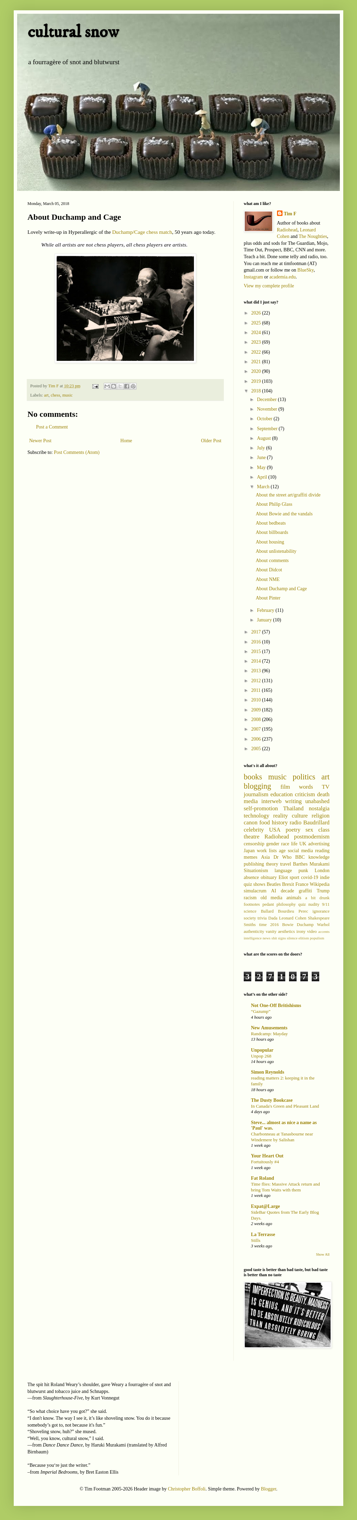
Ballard (267, 911)
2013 (256, 670)
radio (295, 822)
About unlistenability (276, 551)
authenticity (254, 931)
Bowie (287, 924)
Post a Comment (52, 427)
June (262, 457)
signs (282, 938)
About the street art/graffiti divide (288, 495)
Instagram (253, 276)
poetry (293, 829)
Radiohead (287, 229)
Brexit (288, 884)
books (253, 777)
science (250, 911)
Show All (323, 1254)
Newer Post (40, 440)
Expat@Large (265, 1206)
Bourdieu (286, 911)
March (263, 486)
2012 (256, 680)
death (323, 794)
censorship (254, 843)
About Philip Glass (274, 504)
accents (324, 931)
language (283, 870)
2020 (256, 371)
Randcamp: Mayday (269, 1033)
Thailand (293, 808)
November (267, 409)
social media (300, 850)
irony (301, 931)
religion (321, 815)
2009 (256, 709)
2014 (256, 661)
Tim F (290, 213)
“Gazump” (260, 1011)
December (267, 399)
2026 (256, 313)
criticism (305, 794)
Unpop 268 (261, 1056)
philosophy (286, 904)
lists (273, 850)
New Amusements (269, 1027)
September (267, 428)
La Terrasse (263, 1234)
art (46, 395)
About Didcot (269, 569)
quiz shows (254, 884)
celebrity (254, 829)
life (294, 843)
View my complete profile (269, 285)
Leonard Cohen (293, 918)
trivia (262, 918)
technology (256, 815)
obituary (269, 877)
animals (293, 897)
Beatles (274, 884)
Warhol (323, 924)
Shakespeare (319, 918)
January (265, 619)
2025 (256, 322)
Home (126, 440)
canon (250, 822)
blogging (257, 786)
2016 (256, 641)
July (261, 447)
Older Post (211, 440)
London (322, 870)
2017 (256, 632)
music (67, 395)
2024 (256, 332)
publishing (254, 864)
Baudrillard (316, 822)
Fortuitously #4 (265, 1161)
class (324, 829)
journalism (256, 794)
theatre (252, 836)
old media (272, 897)
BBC (300, 857)
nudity (313, 904)
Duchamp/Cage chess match (142, 232)
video (312, 931)
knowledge (319, 857)
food (264, 822)
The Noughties (313, 236)
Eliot (283, 877)
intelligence (253, 938)
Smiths (250, 924)
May (262, 467)
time (263, 924)
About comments (272, 560)
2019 (256, 381)
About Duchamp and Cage (281, 588)
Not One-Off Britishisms (276, 1005)
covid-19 (309, 877)
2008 (256, 719)
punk (303, 870)
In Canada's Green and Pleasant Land (285, 1106)
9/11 (326, 904)
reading (322, 850)
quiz (302, 904)
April (262, 477)
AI (273, 890)
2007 (256, 729)
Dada (273, 918)
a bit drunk (317, 897)
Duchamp (305, 924)
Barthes (300, 864)
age (282, 850)
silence (292, 938)
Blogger (268, 1489)
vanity (271, 931)
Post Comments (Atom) (77, 452)
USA (275, 829)
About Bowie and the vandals (284, 513)
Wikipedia (320, 884)
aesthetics (286, 931)
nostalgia (319, 808)
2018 (256, 390)
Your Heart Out (267, 1155)
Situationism (256, 870)
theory (272, 864)
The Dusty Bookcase (271, 1100)
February (266, 610)
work (262, 850)
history (280, 822)
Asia (265, 857)
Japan (249, 850)
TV (326, 787)
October (265, 418)
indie (325, 877)
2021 (256, 361)
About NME (268, 579)
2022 (256, 352)
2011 (256, 690)
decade (287, 890)
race (285, 843)
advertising (319, 843)
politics (304, 777)
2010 (256, 699)
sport (294, 877)
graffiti (305, 890)
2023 (256, 342)
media (251, 801)
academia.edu (282, 276)
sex (309, 829)
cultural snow (73, 32)
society (250, 918)
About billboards (272, 532)
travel (285, 864)
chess (55, 395)
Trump (323, 890)
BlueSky (305, 270)
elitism (303, 938)
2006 (256, 739)
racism (250, 897)
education (281, 794)
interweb (271, 801)
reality (280, 815)
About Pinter (268, 598)
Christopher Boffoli (187, 1489)
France (301, 884)
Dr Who (282, 857)
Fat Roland (262, 1178)
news (266, 938)
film (285, 787)
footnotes (252, 904)
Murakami (320, 864)
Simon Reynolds (267, 1072)
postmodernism (312, 836)
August (264, 438)
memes (250, 857)
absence (251, 877)
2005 (256, 748)
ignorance (321, 911)
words (306, 787)
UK (302, 843)
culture (300, 815)
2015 (256, 651)
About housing (270, 542)
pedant (268, 904)
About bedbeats (271, 523)
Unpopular (262, 1050)
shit (274, 938)
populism (317, 938)
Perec (303, 911)
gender (272, 843)
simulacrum (255, 890)
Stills (255, 1240)
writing (293, 801)
